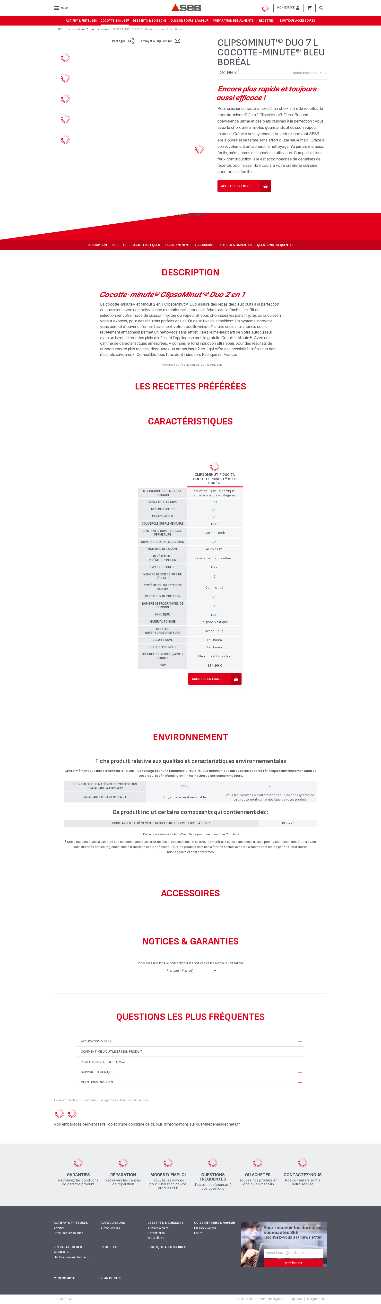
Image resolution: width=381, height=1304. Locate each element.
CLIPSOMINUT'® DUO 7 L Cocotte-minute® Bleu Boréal (215, 479)
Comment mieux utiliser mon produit (111, 1051)
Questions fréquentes (275, 245)
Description (97, 245)
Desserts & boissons (150, 21)
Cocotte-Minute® (115, 21)
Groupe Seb (294, 1299)
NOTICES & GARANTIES (235, 245)
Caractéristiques (145, 245)
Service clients (246, 1299)
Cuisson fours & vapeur (189, 21)
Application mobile (96, 1041)
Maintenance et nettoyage (103, 1062)
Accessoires (205, 245)
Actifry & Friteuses (81, 21)
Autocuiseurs (113, 1223)
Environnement (177, 245)
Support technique (97, 1072)
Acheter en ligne (236, 186)
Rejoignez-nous (316, 1299)
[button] (288, 8)
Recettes (266, 21)
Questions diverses (97, 1082)
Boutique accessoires (297, 21)
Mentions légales (271, 1299)
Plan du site (111, 1278)
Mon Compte (64, 1278)
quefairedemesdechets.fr (218, 1124)
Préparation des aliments (233, 21)
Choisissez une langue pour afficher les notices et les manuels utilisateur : (191, 963)
